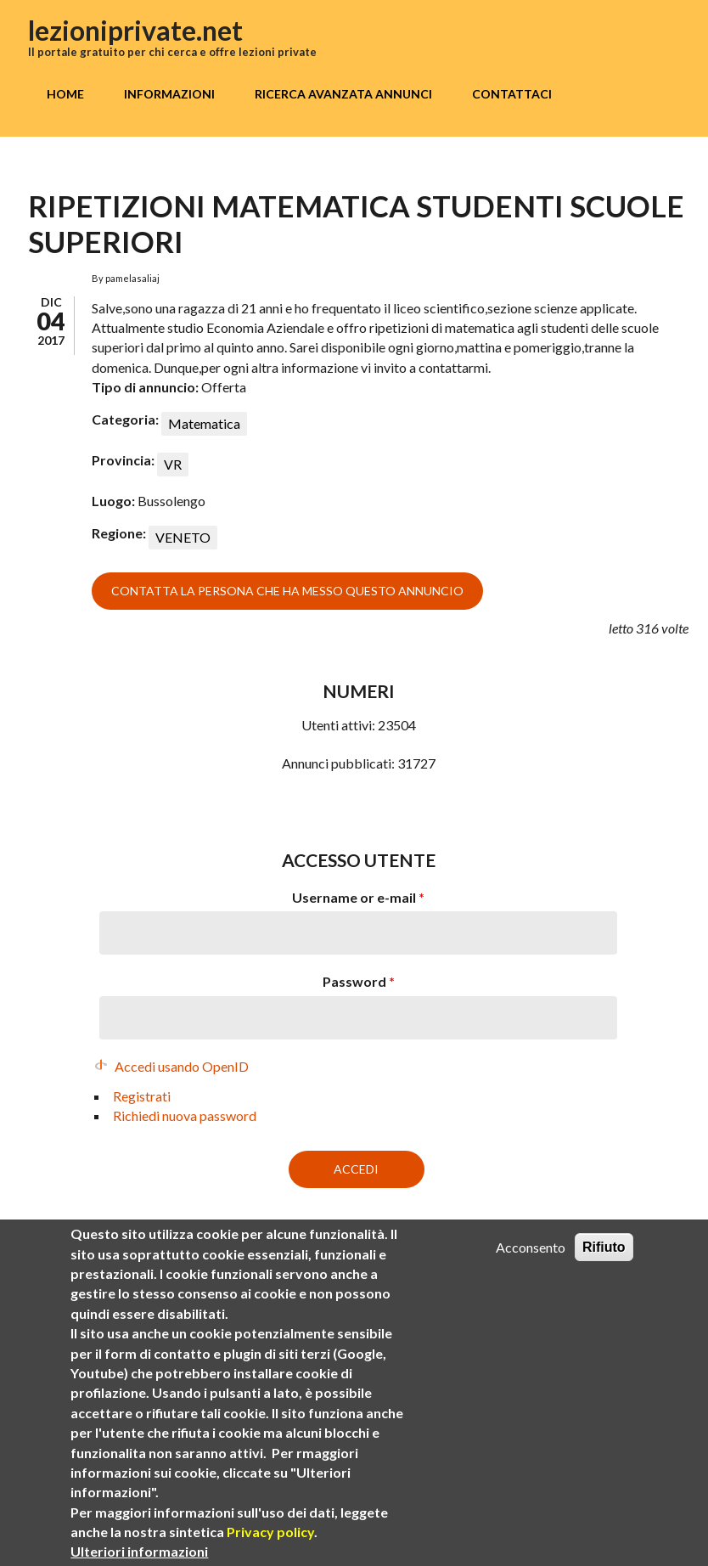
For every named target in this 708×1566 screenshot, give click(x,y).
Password (359, 981)
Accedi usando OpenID (182, 1066)
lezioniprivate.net (135, 30)
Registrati (142, 1096)
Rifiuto (604, 1267)
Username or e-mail (358, 897)
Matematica (204, 423)
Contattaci (512, 94)
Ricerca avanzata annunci (343, 94)
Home (65, 94)
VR (173, 464)
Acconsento (530, 1267)
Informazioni (169, 94)
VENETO (183, 537)
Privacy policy (270, 1551)
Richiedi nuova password (184, 1115)
